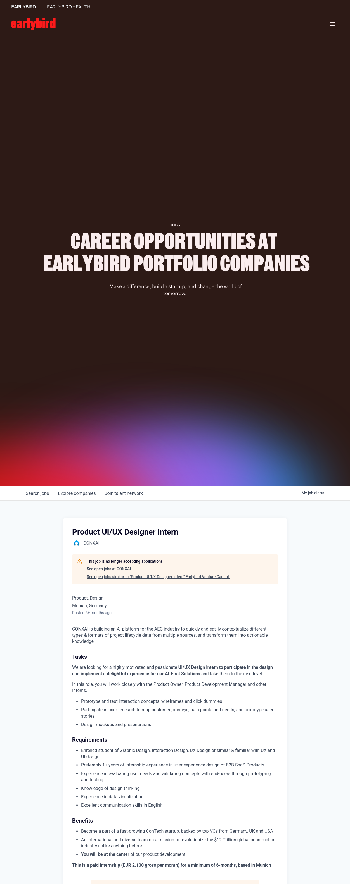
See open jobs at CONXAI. (109, 569)
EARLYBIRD (23, 6)
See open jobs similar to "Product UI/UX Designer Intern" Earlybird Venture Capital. (158, 576)
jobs (37, 493)
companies (77, 493)
